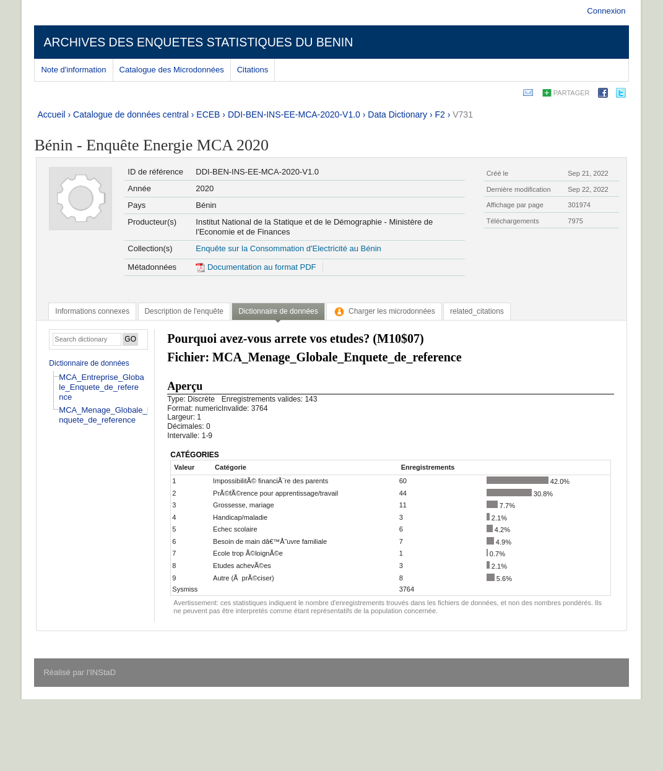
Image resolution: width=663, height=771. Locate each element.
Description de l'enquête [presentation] (184, 311)
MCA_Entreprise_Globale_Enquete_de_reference (101, 387)
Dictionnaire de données (89, 363)
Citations (253, 69)
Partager (571, 93)
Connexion (606, 10)
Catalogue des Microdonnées (171, 69)
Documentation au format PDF (256, 267)
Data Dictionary (397, 114)
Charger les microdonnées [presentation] (384, 311)
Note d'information (73, 69)
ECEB (208, 114)
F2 (439, 114)
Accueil (51, 114)
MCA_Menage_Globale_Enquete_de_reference (105, 414)
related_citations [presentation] (477, 311)
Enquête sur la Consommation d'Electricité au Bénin (288, 248)
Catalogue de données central (131, 114)
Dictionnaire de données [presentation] (278, 311)
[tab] (92, 311)
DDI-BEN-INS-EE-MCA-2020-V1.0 (294, 114)
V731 (463, 114)
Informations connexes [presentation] (92, 311)
